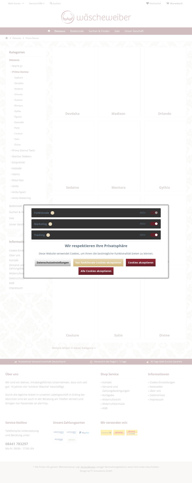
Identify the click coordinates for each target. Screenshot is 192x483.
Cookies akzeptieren (140, 262)
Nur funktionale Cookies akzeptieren (98, 262)
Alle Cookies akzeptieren (96, 271)
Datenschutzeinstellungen (53, 262)
